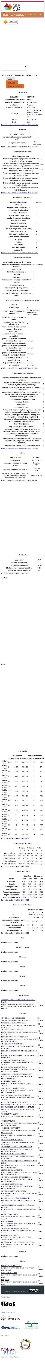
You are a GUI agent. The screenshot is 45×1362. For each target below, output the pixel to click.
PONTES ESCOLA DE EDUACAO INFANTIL (15, 1198)
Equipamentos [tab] (15, 86)
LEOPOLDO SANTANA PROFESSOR (13, 1023)
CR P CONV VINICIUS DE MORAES (12, 1044)
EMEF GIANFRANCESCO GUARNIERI (13, 1154)
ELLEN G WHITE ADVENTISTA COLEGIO (14, 1102)
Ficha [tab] (10, 79)
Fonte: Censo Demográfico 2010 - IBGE (15, 573)
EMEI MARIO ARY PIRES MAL (11, 1081)
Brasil (5, 15)
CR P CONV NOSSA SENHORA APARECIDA (15, 1177)
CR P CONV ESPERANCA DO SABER (13, 1191)
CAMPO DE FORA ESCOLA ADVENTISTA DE (16, 1095)
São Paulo (20, 15)
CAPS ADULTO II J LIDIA (9, 1273)
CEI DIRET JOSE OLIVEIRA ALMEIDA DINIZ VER (16, 1147)
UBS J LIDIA (5, 1280)
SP (12, 15)
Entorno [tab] (11, 83)
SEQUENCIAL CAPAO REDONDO (12, 1170)
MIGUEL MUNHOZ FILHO (9, 1214)
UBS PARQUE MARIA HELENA (11, 1266)
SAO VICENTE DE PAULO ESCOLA (12, 1088)
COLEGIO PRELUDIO (8, 1121)
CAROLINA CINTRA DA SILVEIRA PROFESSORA (17, 1074)
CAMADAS (13, 21)
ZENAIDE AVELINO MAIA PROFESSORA (14, 1228)
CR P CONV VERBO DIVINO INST (12, 1140)
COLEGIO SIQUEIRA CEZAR (10, 1128)
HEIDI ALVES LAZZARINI (9, 1235)
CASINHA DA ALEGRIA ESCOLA (11, 1184)
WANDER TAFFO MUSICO (10, 1114)
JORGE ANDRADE (7, 1221)
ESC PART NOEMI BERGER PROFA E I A (14, 1037)
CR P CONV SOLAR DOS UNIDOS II (13, 1018)
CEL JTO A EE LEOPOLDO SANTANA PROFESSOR (18, 1242)
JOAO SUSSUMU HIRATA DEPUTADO (14, 1067)
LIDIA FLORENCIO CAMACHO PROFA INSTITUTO (17, 1107)
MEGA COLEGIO (6, 1133)
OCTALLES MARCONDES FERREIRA (13, 1060)
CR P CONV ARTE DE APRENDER (12, 1030)
